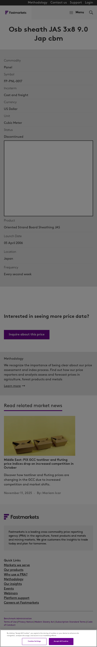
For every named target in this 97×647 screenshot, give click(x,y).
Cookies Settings (34, 641)
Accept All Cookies (61, 641)
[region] (48, 638)
